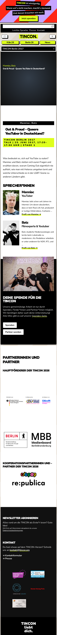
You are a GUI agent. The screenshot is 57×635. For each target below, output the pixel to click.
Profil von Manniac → (31, 214)
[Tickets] (4, 36)
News (47, 42)
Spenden (9, 325)
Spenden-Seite (39, 315)
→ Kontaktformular (12, 555)
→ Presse (7, 558)
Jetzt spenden (29, 18)
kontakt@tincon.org (20, 550)
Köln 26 (10, 42)
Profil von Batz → (30, 247)
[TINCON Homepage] (28, 36)
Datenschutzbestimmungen (13, 530)
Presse (32, 30)
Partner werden (13, 332)
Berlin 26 (29, 42)
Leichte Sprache (20, 30)
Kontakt (41, 30)
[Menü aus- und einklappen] (52, 36)
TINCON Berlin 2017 (13, 48)
